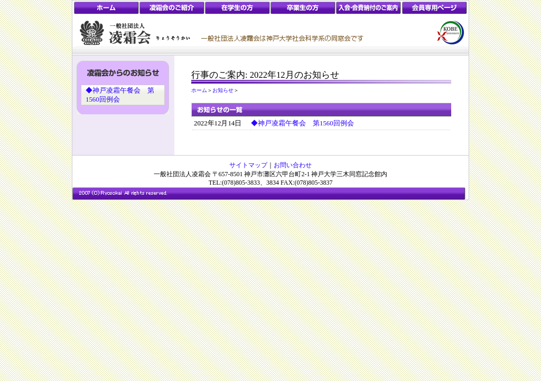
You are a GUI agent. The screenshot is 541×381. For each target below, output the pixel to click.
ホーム (199, 90)
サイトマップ (248, 165)
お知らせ (223, 90)
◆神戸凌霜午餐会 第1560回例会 (302, 123)
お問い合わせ (293, 165)
